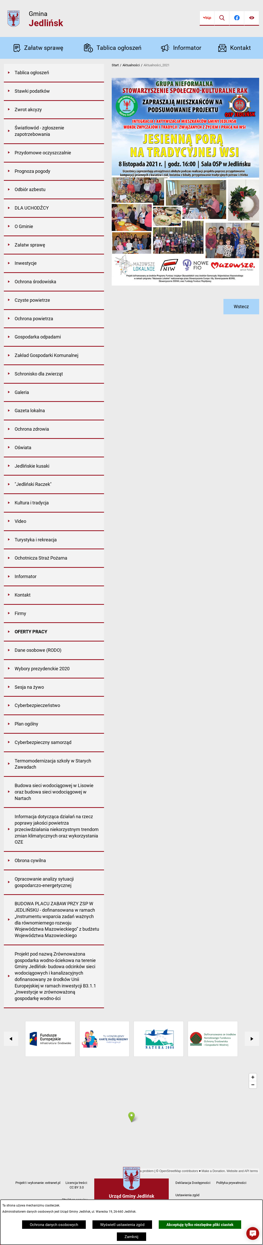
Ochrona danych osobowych (54, 1224)
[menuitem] (54, 73)
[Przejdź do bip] (207, 18)
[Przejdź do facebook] (236, 18)
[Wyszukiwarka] (221, 18)
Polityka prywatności (231, 1183)
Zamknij (131, 1236)
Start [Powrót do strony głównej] (115, 65)
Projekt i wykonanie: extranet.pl (37, 1183)
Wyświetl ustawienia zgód (122, 1224)
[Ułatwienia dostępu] (251, 18)
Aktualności (131, 65)
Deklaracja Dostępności (192, 1183)
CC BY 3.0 (77, 1187)
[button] (252, 1233)
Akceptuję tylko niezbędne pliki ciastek (199, 1224)
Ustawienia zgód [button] (187, 1195)
